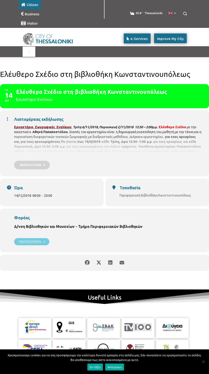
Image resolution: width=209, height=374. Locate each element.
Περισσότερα (32, 242)
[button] (184, 13)
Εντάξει (95, 367)
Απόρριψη (115, 367)
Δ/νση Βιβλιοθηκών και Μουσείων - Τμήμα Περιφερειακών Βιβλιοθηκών (78, 226)
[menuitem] (172, 13)
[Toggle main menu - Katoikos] (29, 51)
